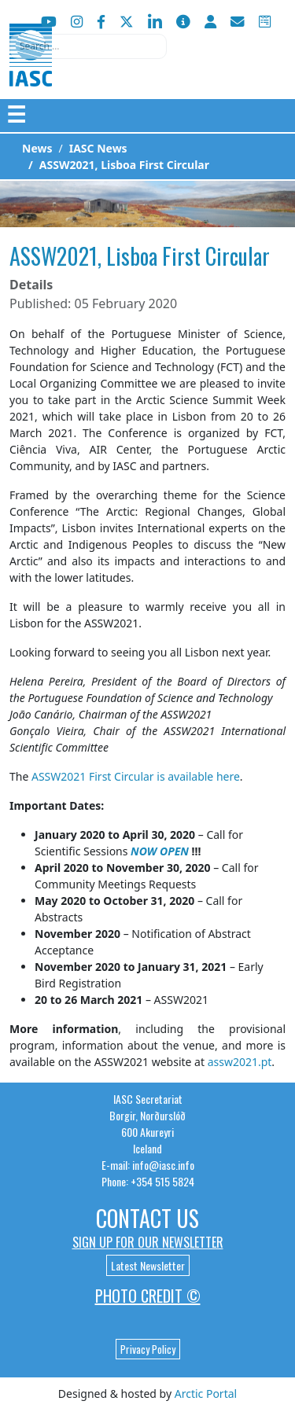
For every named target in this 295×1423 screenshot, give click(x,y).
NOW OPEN (160, 851)
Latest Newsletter (148, 1265)
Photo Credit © (148, 1295)
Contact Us (147, 1218)
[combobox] (88, 46)
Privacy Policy (147, 1349)
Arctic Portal (206, 1393)
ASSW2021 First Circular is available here (135, 776)
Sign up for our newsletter (147, 1242)
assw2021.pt (240, 1061)
